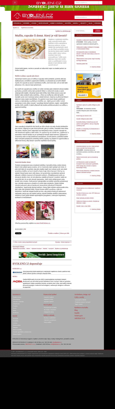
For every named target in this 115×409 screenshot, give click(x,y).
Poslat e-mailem (53, 233)
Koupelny (15, 321)
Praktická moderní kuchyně (82, 302)
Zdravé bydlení (17, 334)
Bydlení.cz (16, 27)
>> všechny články (95, 67)
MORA (15, 276)
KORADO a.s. (17, 268)
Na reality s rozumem (50, 309)
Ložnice (15, 323)
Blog (76, 310)
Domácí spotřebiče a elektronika (22, 332)
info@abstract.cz (55, 344)
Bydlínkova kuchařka (19, 248)
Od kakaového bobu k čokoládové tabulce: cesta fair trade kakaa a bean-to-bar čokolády (88, 53)
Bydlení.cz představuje (61, 248)
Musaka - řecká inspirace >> (63, 242)
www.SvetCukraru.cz (43, 223)
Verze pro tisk (64, 233)
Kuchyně (51, 248)
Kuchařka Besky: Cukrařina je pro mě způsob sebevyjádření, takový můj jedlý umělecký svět (87, 123)
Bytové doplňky (17, 329)
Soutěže (77, 313)
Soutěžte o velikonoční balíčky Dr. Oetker (88, 40)
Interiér (15, 316)
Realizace (16, 312)
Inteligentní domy (49, 312)
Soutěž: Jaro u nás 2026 (83, 206)
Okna (14, 310)
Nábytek (15, 327)
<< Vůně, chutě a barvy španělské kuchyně (25, 242)
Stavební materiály (18, 301)
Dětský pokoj (16, 325)
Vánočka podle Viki (81, 63)
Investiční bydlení (49, 297)
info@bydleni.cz (57, 342)
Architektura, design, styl (82, 294)
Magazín (80, 183)
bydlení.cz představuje (63, 31)
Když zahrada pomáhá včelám (85, 198)
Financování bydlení (49, 294)
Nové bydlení (47, 305)
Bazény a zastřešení (50, 318)
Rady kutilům (47, 322)
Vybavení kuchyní (37, 248)
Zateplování (16, 304)
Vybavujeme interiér (80, 300)
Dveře (14, 308)
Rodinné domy (17, 297)
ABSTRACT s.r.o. (30, 344)
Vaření (28, 248)
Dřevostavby (16, 299)
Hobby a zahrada (48, 315)
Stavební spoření (49, 301)
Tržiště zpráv (78, 316)
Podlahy (15, 306)
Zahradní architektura (50, 320)
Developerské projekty (50, 307)
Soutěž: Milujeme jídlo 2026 (84, 119)
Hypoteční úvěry (48, 299)
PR (25, 229)
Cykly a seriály (79, 297)
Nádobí (45, 248)
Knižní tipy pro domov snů (83, 115)
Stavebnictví (16, 294)
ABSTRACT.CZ (79, 318)
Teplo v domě (78, 304)
